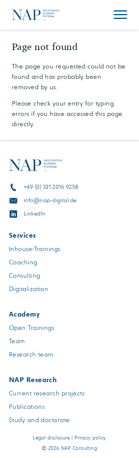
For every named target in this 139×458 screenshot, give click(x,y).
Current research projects (47, 393)
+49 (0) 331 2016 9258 (51, 187)
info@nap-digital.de (50, 200)
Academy (24, 314)
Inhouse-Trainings (34, 249)
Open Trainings (31, 327)
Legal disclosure (51, 438)
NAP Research (33, 380)
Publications (26, 406)
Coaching (23, 262)
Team (17, 341)
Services (22, 235)
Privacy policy (90, 438)
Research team (31, 354)
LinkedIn (35, 214)
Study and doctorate (39, 420)
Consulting (24, 275)
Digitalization (28, 288)
